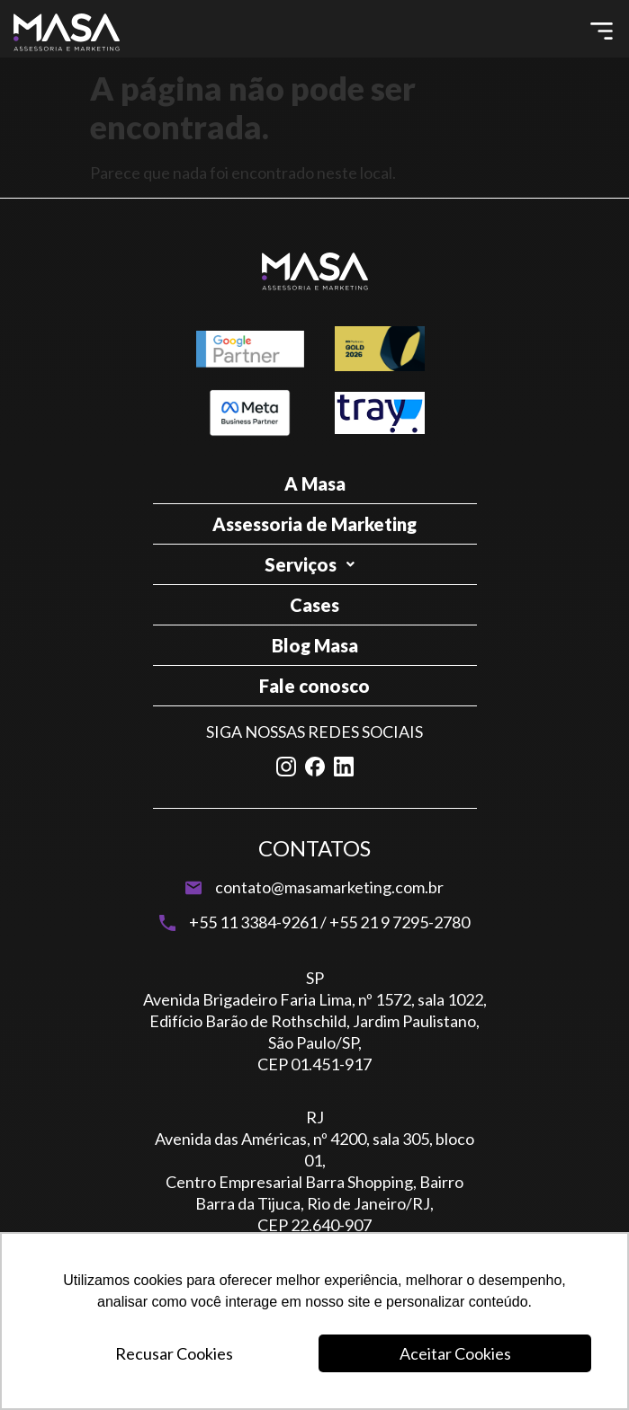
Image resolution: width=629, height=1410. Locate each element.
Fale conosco (314, 685)
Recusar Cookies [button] (174, 1353)
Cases (314, 605)
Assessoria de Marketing (314, 524)
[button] (602, 32)
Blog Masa (315, 645)
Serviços (314, 564)
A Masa (315, 483)
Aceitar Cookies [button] (455, 1353)
